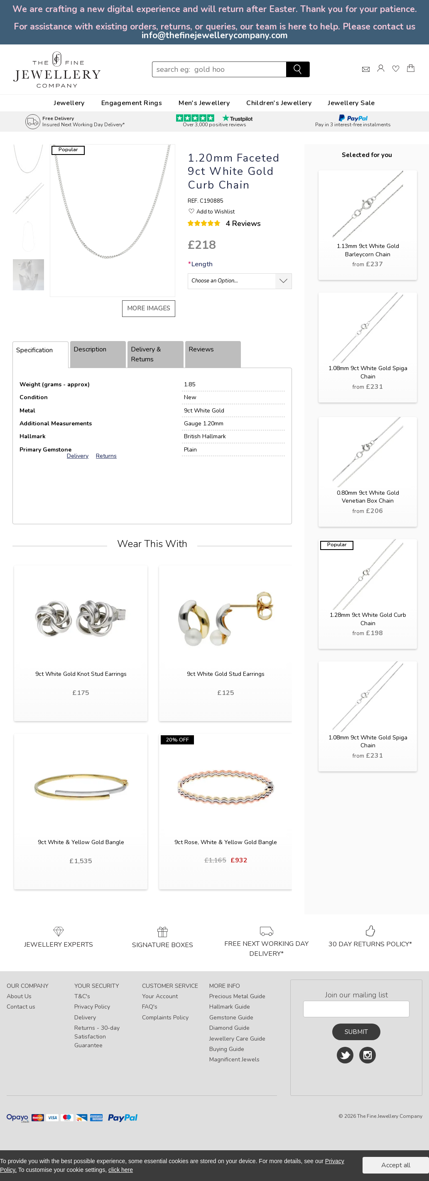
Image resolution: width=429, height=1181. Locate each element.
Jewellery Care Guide (237, 1039)
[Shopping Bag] (411, 75)
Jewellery (69, 103)
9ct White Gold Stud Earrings (226, 674)
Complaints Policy (165, 1017)
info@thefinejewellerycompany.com (215, 35)
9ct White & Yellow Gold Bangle (81, 842)
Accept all (395, 1165)
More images (148, 308)
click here (120, 1169)
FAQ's (149, 1007)
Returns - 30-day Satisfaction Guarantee (97, 1036)
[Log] (381, 75)
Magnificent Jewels (234, 1059)
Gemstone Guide (231, 1017)
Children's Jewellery (278, 103)
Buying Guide (226, 1049)
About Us (19, 996)
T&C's (82, 996)
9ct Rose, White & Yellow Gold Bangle (225, 842)
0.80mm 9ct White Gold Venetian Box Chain (368, 497)
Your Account (160, 996)
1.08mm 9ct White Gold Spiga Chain (367, 372)
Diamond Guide (229, 1028)
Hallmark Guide (229, 1007)
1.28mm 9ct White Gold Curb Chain (368, 619)
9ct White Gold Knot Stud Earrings (81, 674)
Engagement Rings (131, 103)
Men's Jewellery (204, 103)
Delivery (85, 1017)
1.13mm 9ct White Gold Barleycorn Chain (368, 250)
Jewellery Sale (351, 103)
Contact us (21, 1007)
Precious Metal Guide (237, 996)
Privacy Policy (92, 1007)
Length (200, 264)
